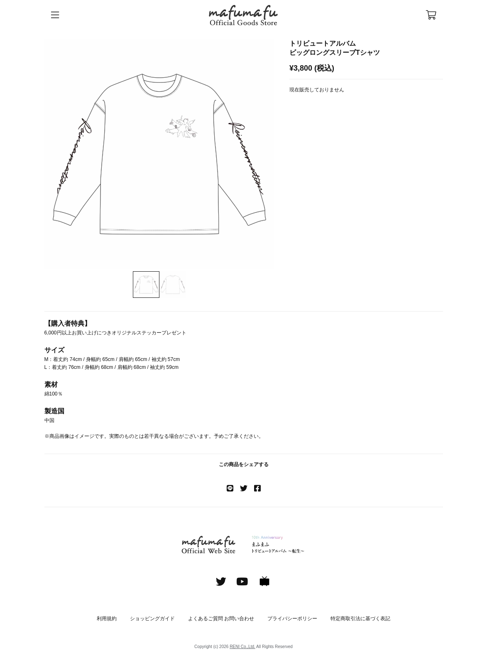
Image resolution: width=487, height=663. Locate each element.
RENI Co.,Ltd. (242, 646)
